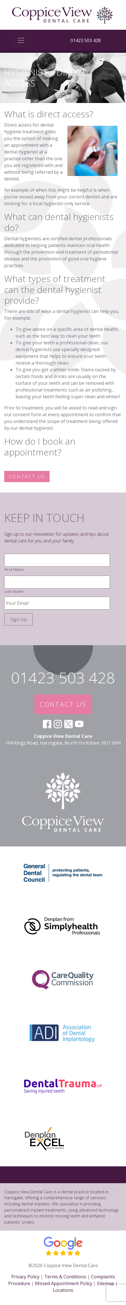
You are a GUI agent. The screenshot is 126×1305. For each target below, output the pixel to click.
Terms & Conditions (65, 1277)
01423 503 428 (85, 40)
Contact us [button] (27, 476)
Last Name (14, 591)
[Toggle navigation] (21, 40)
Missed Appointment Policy (63, 1283)
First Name (14, 569)
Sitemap (105, 1283)
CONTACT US (63, 704)
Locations (63, 1290)
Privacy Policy (25, 1277)
